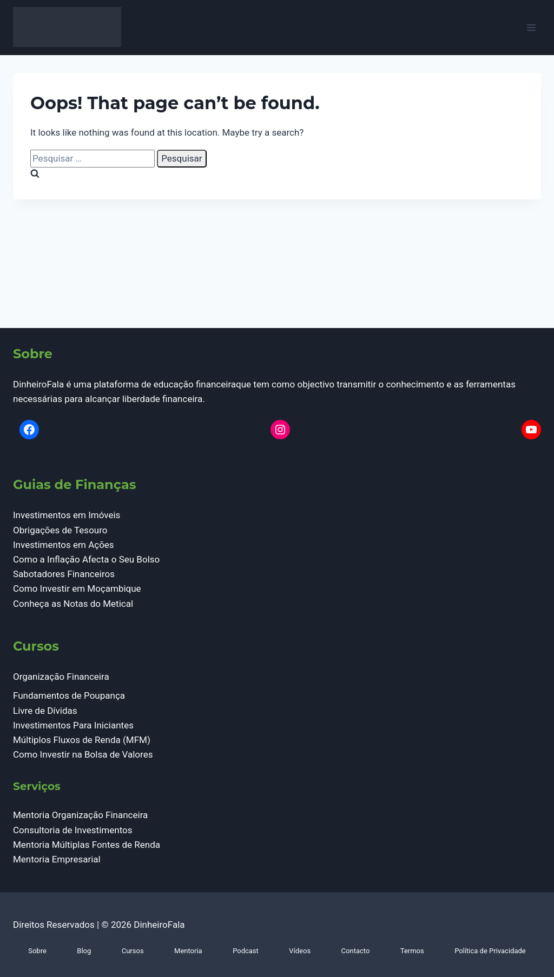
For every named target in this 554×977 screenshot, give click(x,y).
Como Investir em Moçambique (77, 588)
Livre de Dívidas (45, 710)
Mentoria (188, 951)
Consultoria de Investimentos (73, 830)
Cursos (133, 951)
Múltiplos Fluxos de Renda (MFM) (81, 739)
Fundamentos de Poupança (69, 695)
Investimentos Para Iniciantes (73, 725)
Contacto (355, 951)
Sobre (37, 951)
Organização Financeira (61, 676)
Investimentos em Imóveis (66, 515)
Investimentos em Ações (63, 544)
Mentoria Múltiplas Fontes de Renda (86, 844)
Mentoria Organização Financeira (80, 814)
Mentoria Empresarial (57, 859)
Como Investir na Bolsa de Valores (83, 754)
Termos (412, 951)
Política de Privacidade (490, 951)
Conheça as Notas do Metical (73, 603)
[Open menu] (531, 27)
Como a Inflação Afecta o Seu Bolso (86, 559)
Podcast (246, 951)
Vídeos (300, 951)
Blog (84, 951)
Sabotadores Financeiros (64, 573)
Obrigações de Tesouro (60, 530)
